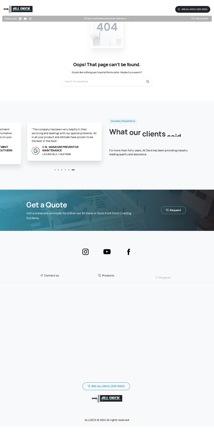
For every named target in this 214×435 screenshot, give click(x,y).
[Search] (103, 81)
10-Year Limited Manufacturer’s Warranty (106, 18)
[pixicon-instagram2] (85, 252)
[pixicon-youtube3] (107, 252)
